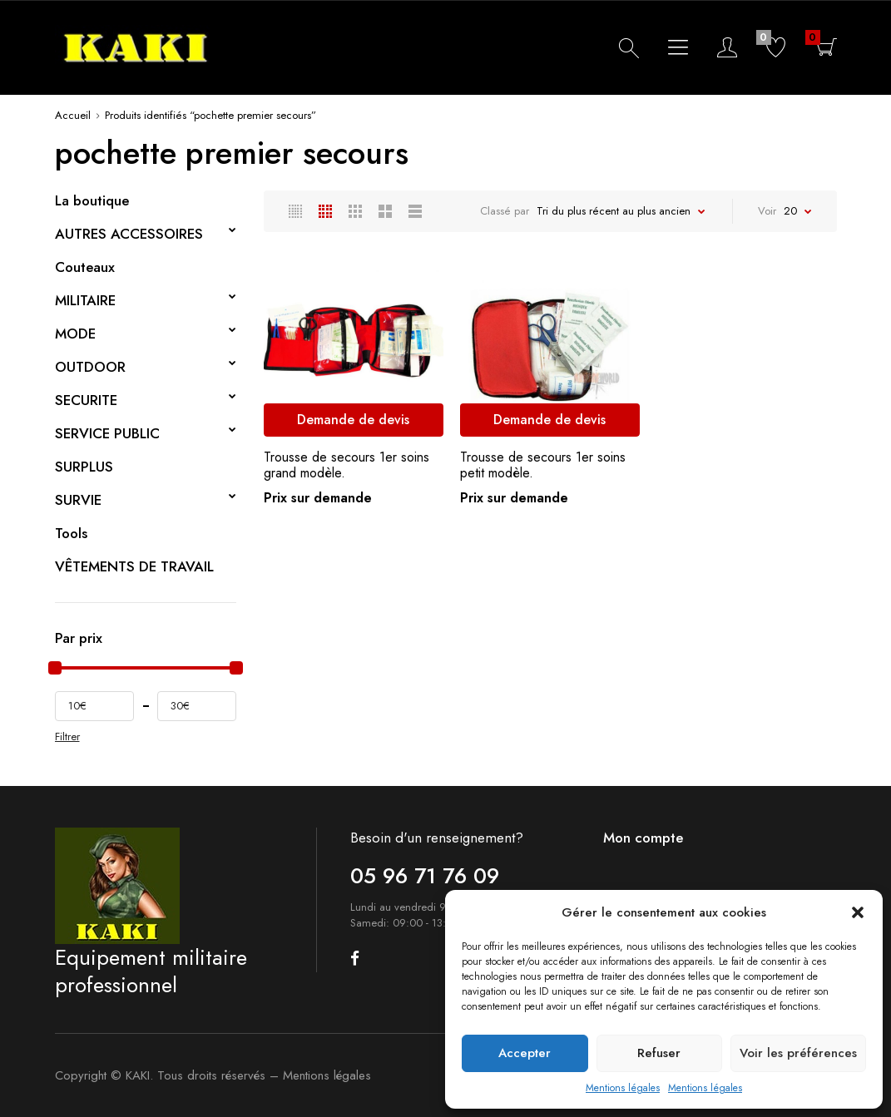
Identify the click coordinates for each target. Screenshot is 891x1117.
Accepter (524, 1053)
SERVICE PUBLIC (107, 433)
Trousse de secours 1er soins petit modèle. (543, 464)
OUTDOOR (90, 367)
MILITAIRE (85, 300)
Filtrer (67, 736)
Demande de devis (353, 419)
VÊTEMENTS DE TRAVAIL (134, 566)
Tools (71, 533)
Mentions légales (623, 1087)
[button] (857, 912)
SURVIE (78, 500)
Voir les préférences (798, 1053)
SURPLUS (84, 467)
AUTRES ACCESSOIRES (129, 234)
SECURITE (86, 400)
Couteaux (85, 267)
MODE (75, 334)
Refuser (659, 1053)
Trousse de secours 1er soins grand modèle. (346, 464)
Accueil (73, 115)
